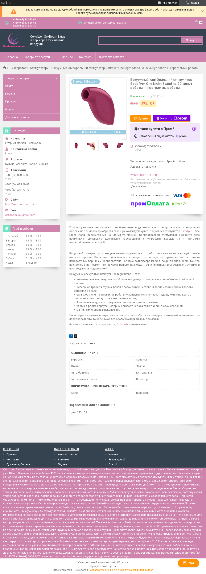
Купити (143, 118)
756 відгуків (170, 2)
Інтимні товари (67, 454)
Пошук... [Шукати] (191, 40)
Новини (10, 93)
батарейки (123, 324)
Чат (188, 563)
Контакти (85, 57)
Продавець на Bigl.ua (103, 566)
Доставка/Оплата (18, 464)
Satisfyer (186, 231)
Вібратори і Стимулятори (31, 68)
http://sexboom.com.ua (19, 204)
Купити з (173, 118)
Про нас (67, 57)
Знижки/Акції (116, 459)
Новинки (63, 459)
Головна (12, 57)
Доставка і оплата (111, 57)
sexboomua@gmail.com (20, 214)
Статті (9, 85)
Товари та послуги (37, 57)
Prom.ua (123, 562)
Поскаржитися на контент (103, 570)
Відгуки (10, 109)
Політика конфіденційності (137, 570)
